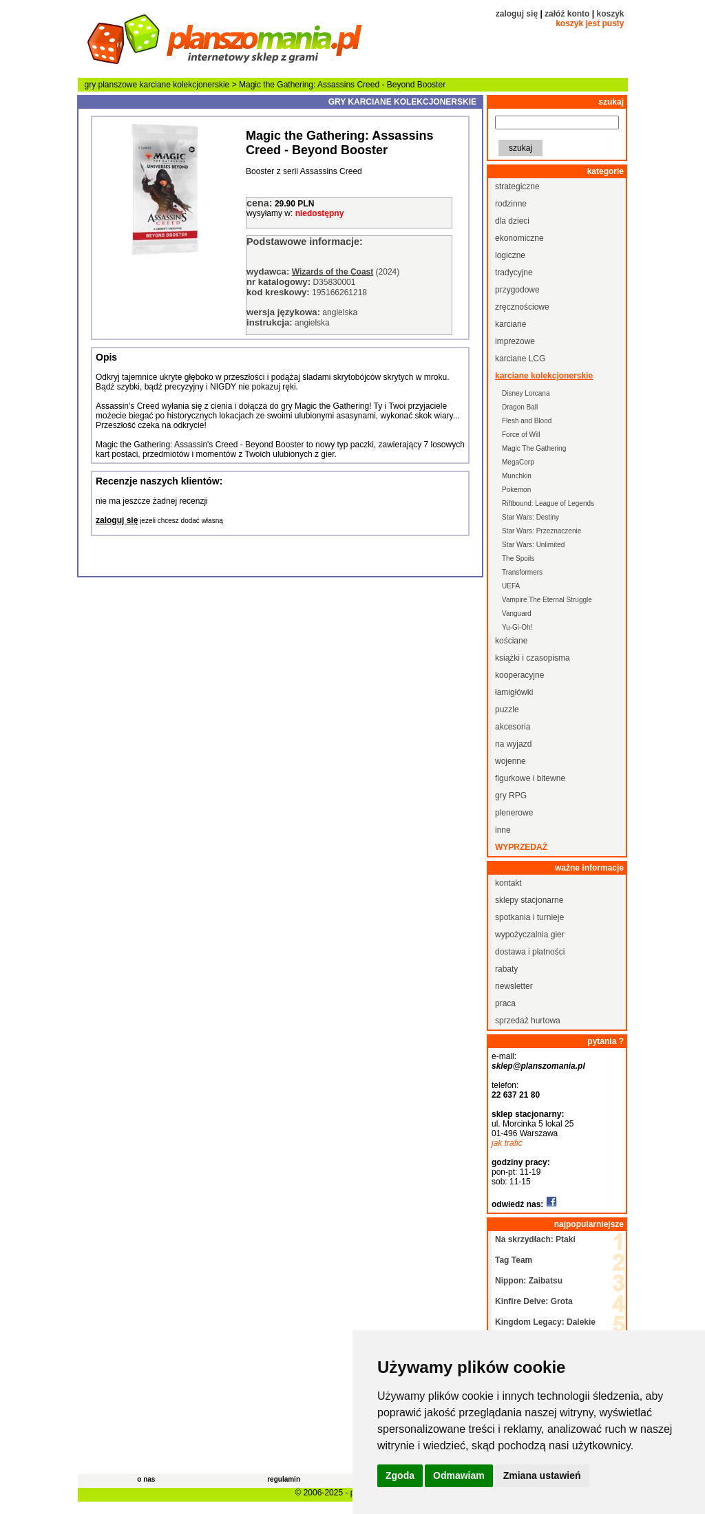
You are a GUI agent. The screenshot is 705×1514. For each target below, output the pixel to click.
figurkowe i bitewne (530, 778)
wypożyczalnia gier (530, 934)
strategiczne (517, 186)
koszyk (610, 14)
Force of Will (521, 434)
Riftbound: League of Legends (548, 503)
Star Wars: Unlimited (533, 544)
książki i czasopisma (532, 658)
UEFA (511, 586)
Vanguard (517, 613)
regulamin (283, 1479)
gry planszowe (111, 84)
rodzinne (511, 204)
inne (503, 830)
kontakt (508, 883)
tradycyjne (514, 272)
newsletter (514, 986)
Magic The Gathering (534, 448)
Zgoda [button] (400, 1475)
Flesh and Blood (526, 421)
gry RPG (511, 795)
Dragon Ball (520, 407)
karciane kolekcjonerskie (185, 84)
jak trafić (507, 1143)
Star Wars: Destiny (530, 517)
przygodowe (517, 290)
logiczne (510, 255)
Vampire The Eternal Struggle (547, 600)
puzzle (507, 709)
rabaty (506, 969)
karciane (510, 324)
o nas (146, 1479)
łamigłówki (514, 692)
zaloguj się (517, 14)
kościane (511, 641)
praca (505, 1003)
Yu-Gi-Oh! (517, 627)
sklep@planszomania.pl (538, 1066)
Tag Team (513, 1260)
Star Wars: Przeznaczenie (541, 531)
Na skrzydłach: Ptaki (535, 1239)
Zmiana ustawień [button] (542, 1475)
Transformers (522, 572)
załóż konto (567, 14)
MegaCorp (518, 462)
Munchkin (517, 476)
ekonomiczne (519, 238)
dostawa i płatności (530, 952)
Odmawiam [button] (459, 1475)
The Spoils (518, 558)
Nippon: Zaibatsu (528, 1281)
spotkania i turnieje (529, 917)
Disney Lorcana (525, 393)
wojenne (510, 761)
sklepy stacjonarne (529, 900)
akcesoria (512, 727)
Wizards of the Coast (333, 272)
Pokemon (516, 489)
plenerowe (514, 813)
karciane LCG (520, 358)
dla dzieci (512, 221)
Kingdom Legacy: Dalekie (545, 1322)
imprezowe (515, 341)
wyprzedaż (521, 847)
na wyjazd (513, 744)
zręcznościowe (522, 307)
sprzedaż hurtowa (527, 1020)
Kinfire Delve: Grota (534, 1301)
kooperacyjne (519, 675)
